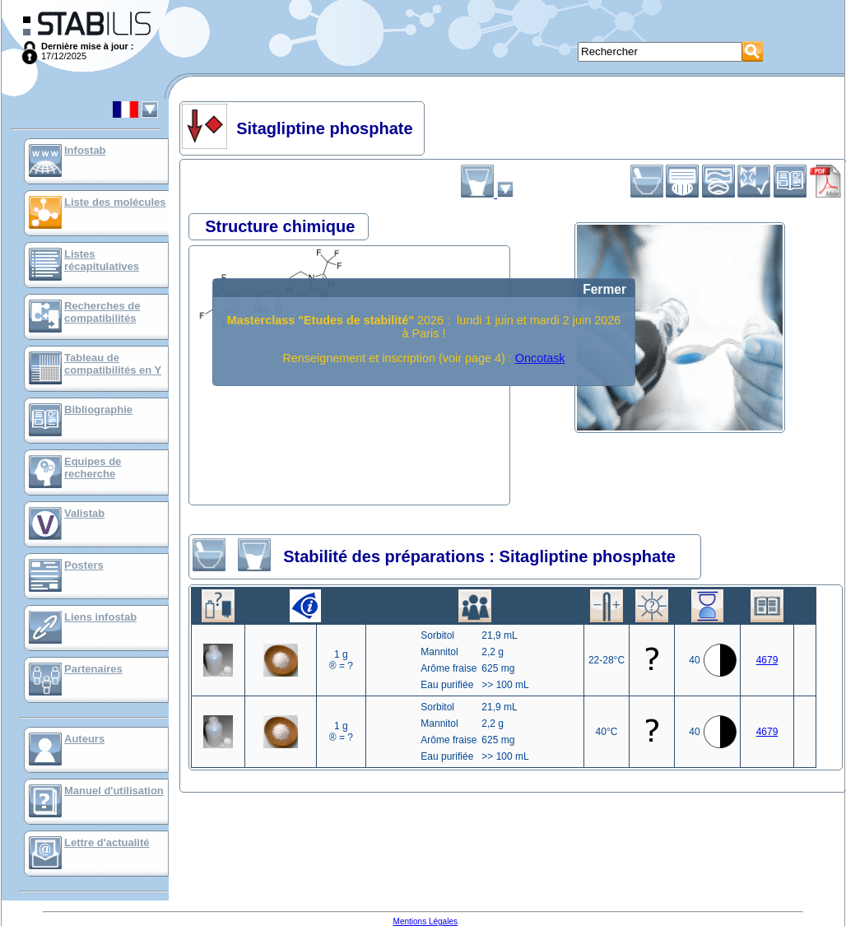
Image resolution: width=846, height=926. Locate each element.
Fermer (604, 289)
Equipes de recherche (92, 467)
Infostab (85, 150)
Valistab (84, 513)
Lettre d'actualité (107, 842)
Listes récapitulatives (101, 260)
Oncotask (540, 358)
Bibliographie (98, 409)
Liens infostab (100, 617)
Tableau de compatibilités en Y (112, 363)
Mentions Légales (425, 921)
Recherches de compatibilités (102, 312)
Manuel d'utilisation (114, 790)
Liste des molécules (115, 202)
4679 (767, 660)
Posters (84, 565)
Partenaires (93, 669)
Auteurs (84, 739)
